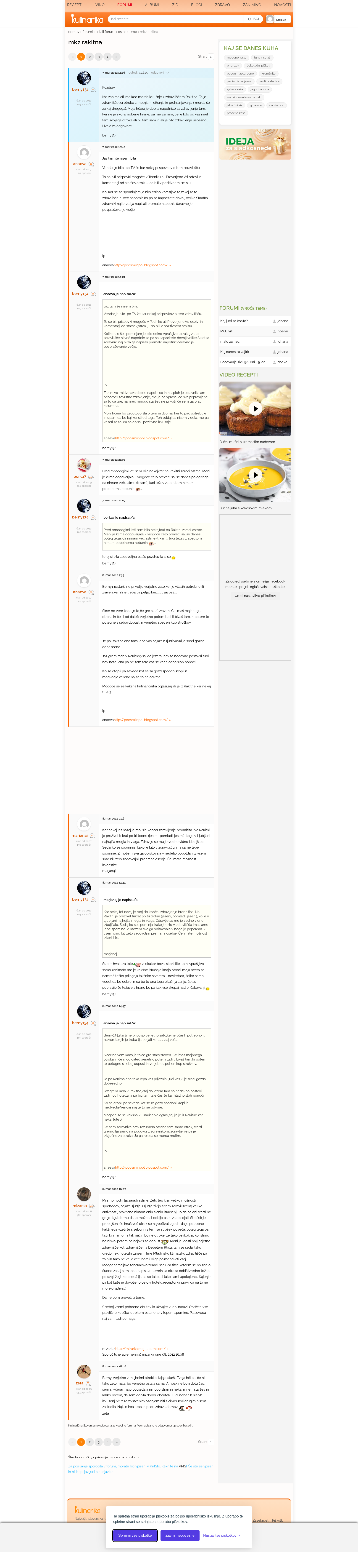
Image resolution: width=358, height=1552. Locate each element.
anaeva (80, 163)
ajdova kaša (235, 89)
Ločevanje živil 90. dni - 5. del (243, 362)
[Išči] (253, 19)
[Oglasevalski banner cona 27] (141, 768)
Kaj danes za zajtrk (234, 352)
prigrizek (233, 65)
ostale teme (127, 32)
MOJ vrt (226, 331)
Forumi (124, 5)
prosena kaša (236, 113)
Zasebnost (260, 1520)
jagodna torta (260, 89)
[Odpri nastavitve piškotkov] (221, 1535)
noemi (283, 331)
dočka (282, 362)
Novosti (282, 5)
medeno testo (236, 57)
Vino (100, 5)
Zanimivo (252, 5)
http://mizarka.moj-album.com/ (140, 1349)
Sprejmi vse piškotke (135, 1535)
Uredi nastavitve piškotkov (255, 596)
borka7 (80, 476)
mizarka (80, 1205)
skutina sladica (269, 81)
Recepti (74, 5)
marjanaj (80, 835)
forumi (87, 32)
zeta (80, 1383)
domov (73, 32)
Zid (175, 5)
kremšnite (269, 73)
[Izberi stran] (211, 56)
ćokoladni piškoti (258, 65)
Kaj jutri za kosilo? (234, 321)
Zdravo (222, 5)
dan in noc (276, 105)
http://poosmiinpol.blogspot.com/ (141, 265)
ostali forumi (105, 32)
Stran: (206, 56)
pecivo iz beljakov (239, 81)
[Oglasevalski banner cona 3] (256, 230)
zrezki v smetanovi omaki (244, 97)
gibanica (256, 105)
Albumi (152, 5)
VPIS (182, 1466)
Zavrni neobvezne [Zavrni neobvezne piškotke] (180, 1535)
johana (283, 321)
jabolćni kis (234, 105)
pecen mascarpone (240, 73)
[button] (278, 19)
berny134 (80, 89)
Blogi (196, 5)
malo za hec (230, 341)
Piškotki (277, 1520)
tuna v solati (262, 57)
